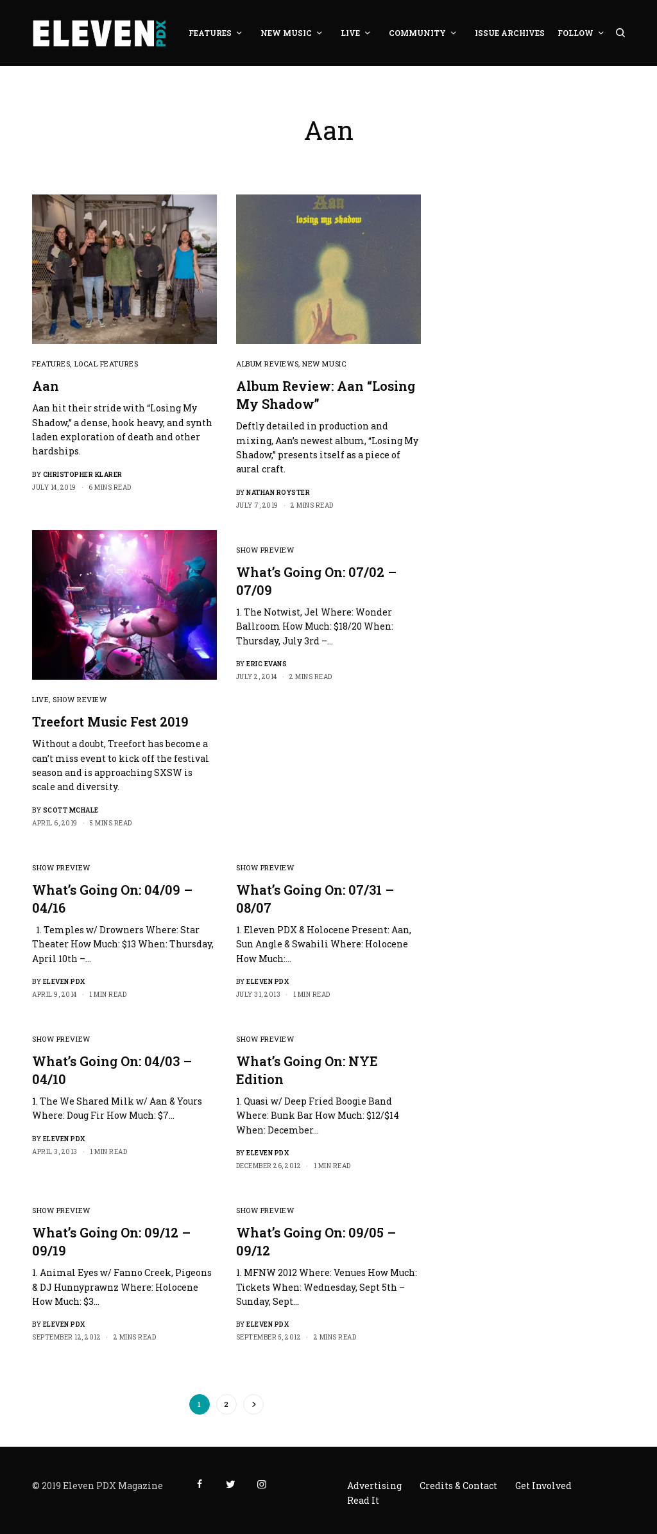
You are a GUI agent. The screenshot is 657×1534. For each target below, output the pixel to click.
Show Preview (265, 550)
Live (40, 699)
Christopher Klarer (83, 474)
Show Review (80, 699)
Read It (363, 1500)
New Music (324, 363)
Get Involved (543, 1485)
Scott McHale (71, 810)
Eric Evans (266, 664)
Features (51, 363)
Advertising (374, 1485)
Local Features (106, 363)
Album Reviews (267, 363)
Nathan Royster (278, 492)
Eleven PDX (64, 982)
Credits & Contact (458, 1485)
